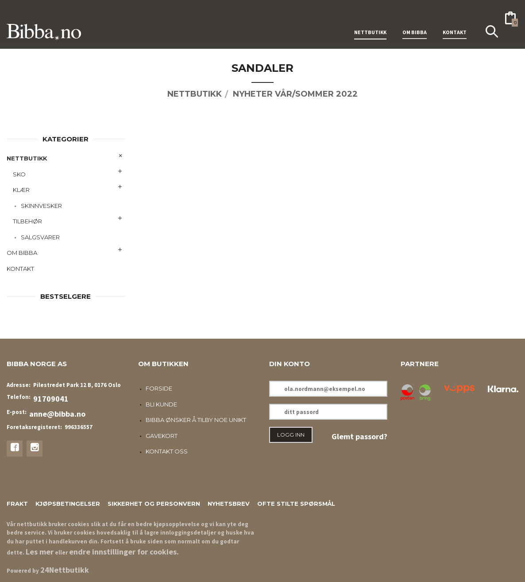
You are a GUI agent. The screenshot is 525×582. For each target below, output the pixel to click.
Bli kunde (161, 404)
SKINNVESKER (41, 205)
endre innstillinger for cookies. (124, 552)
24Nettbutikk (64, 570)
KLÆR (21, 189)
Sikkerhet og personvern (154, 503)
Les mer (40, 552)
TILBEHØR (27, 221)
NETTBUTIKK (370, 21)
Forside (159, 388)
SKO (19, 174)
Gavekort (162, 435)
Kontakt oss (167, 451)
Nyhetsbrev (229, 503)
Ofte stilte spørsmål (296, 503)
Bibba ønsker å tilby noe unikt (196, 419)
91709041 (51, 399)
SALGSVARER (40, 237)
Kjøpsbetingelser (67, 503)
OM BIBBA (414, 21)
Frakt (17, 503)
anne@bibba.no (57, 414)
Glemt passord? (359, 436)
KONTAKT (455, 21)
